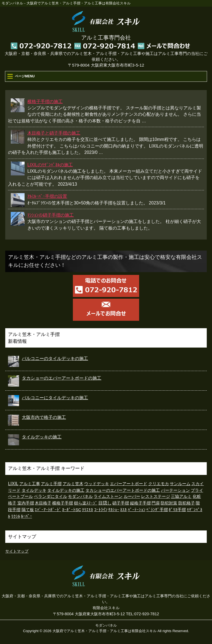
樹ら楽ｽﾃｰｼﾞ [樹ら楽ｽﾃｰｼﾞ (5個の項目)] (85, 503)
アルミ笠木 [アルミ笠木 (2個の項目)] (73, 484)
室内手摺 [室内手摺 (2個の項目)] (25, 503)
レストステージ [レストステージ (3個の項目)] (155, 496)
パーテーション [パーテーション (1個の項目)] (175, 490)
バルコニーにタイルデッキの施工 (55, 397)
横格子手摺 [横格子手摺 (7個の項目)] (62, 503)
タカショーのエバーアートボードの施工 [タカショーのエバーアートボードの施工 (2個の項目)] (122, 490)
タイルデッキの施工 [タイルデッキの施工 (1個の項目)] (65, 490)
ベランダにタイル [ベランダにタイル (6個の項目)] (50, 496)
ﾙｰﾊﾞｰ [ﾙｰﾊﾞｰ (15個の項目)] (26, 516)
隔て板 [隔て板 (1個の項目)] (28, 510)
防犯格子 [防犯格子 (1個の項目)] (186, 503)
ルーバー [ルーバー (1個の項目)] (132, 496)
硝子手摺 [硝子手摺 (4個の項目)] (120, 503)
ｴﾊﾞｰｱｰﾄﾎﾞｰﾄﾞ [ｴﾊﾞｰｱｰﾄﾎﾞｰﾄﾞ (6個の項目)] (48, 509)
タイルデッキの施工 (42, 437)
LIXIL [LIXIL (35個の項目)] (13, 483)
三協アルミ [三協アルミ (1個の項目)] (181, 496)
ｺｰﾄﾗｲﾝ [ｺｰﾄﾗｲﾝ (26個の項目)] (100, 509)
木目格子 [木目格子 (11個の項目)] (43, 503)
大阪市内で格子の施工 (44, 417)
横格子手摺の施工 (45, 101)
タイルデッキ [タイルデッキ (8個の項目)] (34, 490)
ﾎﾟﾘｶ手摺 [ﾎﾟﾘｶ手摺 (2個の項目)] (177, 510)
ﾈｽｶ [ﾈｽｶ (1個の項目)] (123, 510)
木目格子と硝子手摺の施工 (53, 133)
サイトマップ (16, 551)
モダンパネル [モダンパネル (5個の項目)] (80, 496)
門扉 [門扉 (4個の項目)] (156, 503)
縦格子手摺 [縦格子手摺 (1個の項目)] (140, 503)
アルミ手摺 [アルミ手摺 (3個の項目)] (51, 483)
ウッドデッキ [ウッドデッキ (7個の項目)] (96, 483)
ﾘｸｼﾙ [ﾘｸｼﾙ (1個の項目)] (15, 516)
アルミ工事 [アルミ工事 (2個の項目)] (29, 484)
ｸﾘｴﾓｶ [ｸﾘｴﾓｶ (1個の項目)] (87, 510)
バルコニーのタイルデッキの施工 (55, 358)
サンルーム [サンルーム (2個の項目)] (180, 484)
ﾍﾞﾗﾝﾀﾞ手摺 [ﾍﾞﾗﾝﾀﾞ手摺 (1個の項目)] (157, 510)
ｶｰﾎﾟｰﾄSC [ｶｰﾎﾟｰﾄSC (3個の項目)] (71, 509)
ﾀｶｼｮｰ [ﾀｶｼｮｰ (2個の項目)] (113, 510)
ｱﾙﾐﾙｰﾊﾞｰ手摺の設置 (47, 196)
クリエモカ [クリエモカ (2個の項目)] (158, 484)
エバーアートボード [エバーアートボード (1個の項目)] (128, 484)
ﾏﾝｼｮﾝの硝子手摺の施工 (50, 215)
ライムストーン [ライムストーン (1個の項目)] (108, 496)
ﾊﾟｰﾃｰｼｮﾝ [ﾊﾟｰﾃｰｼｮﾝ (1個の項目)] (136, 510)
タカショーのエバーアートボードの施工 (61, 378)
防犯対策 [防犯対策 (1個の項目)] (169, 503)
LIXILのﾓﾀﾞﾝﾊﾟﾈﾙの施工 (50, 164)
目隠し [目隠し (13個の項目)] (105, 503)
